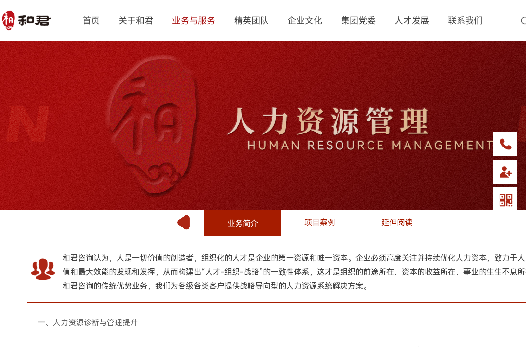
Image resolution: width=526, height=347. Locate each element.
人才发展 (411, 19)
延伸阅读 (396, 222)
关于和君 (135, 19)
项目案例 (319, 222)
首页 (91, 19)
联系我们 (465, 19)
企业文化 (305, 19)
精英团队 (251, 19)
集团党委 (358, 19)
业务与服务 (193, 19)
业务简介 (242, 222)
